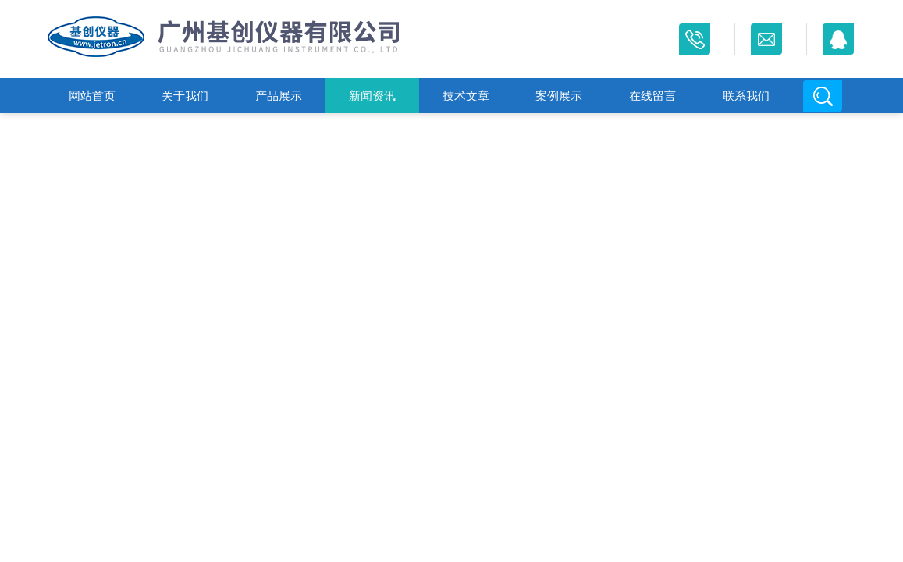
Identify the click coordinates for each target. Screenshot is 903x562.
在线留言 (652, 95)
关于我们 (185, 95)
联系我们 (746, 95)
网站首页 (92, 95)
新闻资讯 (372, 95)
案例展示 (558, 95)
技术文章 (466, 95)
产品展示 (278, 95)
